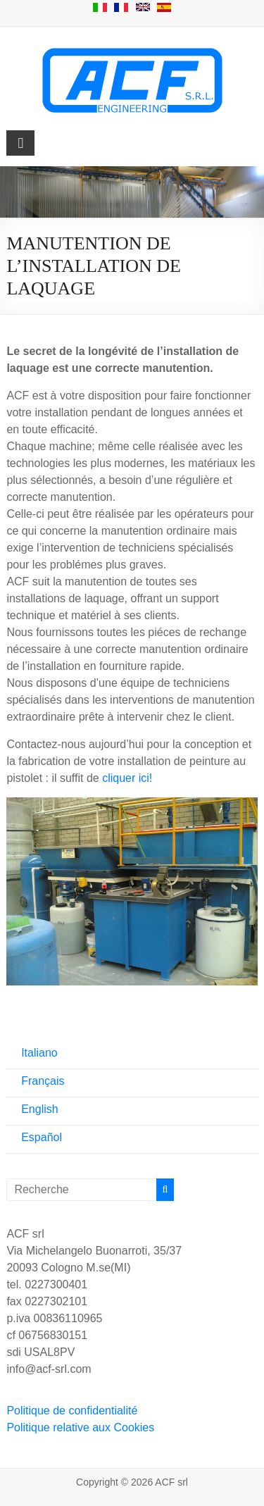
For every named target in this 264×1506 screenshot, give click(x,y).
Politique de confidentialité (71, 1411)
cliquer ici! (127, 778)
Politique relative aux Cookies (80, 1427)
